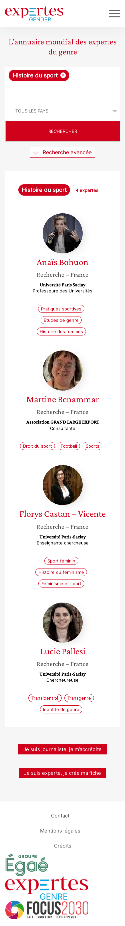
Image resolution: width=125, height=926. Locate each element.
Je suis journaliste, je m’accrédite (62, 749)
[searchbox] (63, 91)
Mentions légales (60, 831)
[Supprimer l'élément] (63, 75)
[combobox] (62, 84)
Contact (60, 816)
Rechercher (62, 131)
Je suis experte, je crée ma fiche (62, 773)
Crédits (62, 846)
